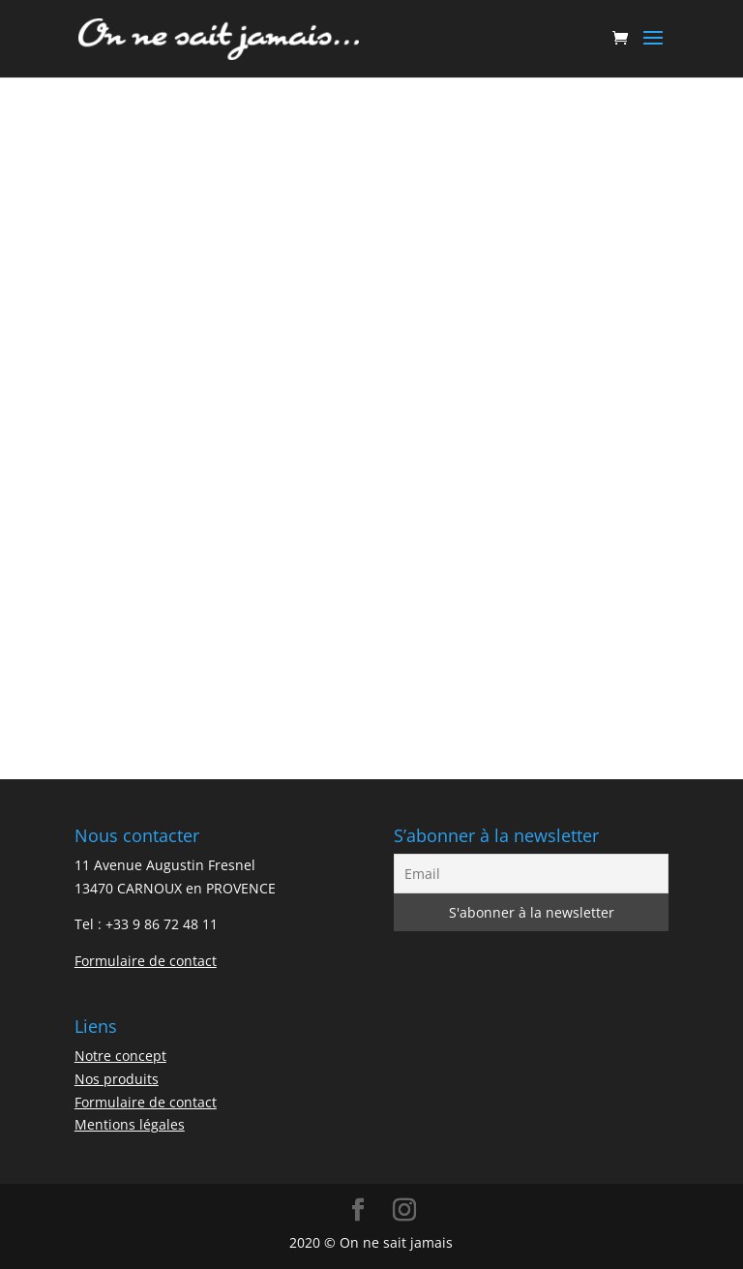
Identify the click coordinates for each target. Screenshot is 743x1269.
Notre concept (120, 1055)
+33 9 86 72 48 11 (161, 924)
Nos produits (116, 1079)
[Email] (531, 873)
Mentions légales (129, 1124)
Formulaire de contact (145, 961)
